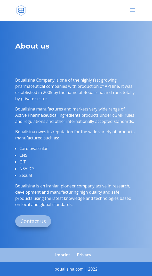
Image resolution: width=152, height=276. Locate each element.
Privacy (84, 255)
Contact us (33, 221)
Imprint (62, 255)
